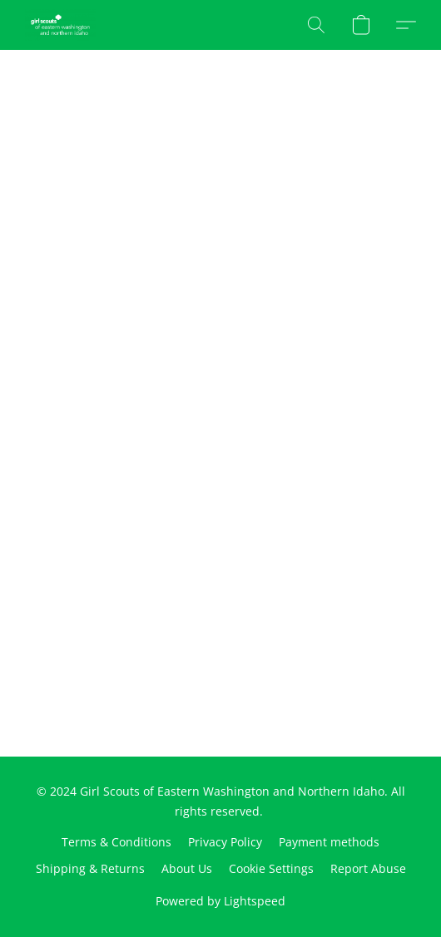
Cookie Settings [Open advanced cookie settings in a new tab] (271, 868)
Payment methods (329, 842)
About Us (186, 868)
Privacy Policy (225, 842)
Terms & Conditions (116, 842)
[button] (62, 25)
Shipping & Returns (90, 868)
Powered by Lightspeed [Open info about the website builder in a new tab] (220, 901)
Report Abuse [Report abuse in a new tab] (368, 868)
